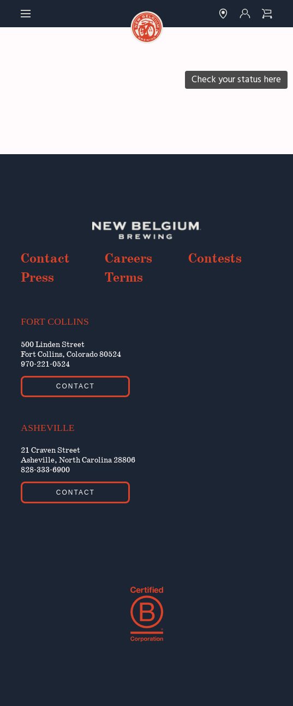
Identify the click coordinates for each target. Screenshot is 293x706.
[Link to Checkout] (266, 13)
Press (37, 278)
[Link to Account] (245, 13)
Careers (128, 259)
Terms (124, 278)
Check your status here (236, 79)
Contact (45, 259)
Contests (215, 259)
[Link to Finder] (223, 13)
